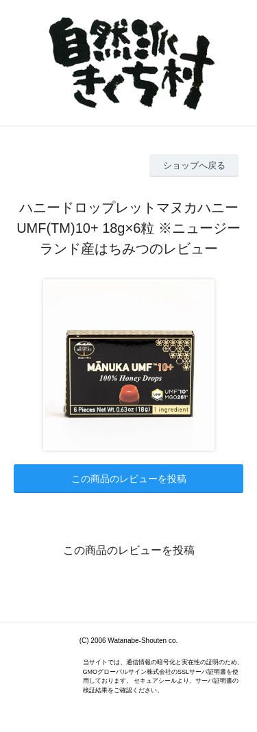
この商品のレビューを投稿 (128, 478)
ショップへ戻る (194, 165)
